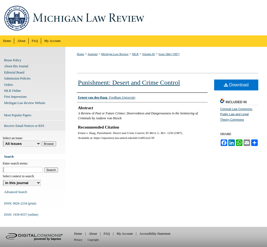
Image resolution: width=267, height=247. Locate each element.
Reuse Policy (12, 60)
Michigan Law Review (133, 17)
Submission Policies (17, 78)
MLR (135, 54)
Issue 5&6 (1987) (169, 54)
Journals (93, 54)
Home (80, 54)
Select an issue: (13, 138)
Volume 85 (148, 54)
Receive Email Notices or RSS (24, 126)
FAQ (107, 234)
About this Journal (16, 66)
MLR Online (12, 91)
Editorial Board (14, 72)
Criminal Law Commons (236, 109)
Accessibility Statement (155, 234)
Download (236, 85)
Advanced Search (15, 192)
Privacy (78, 239)
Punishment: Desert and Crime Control (129, 82)
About (93, 234)
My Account (125, 234)
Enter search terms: (15, 163)
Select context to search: (19, 176)
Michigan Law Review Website (24, 103)
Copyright (93, 239)
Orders (8, 85)
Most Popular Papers (17, 115)
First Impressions (15, 97)
